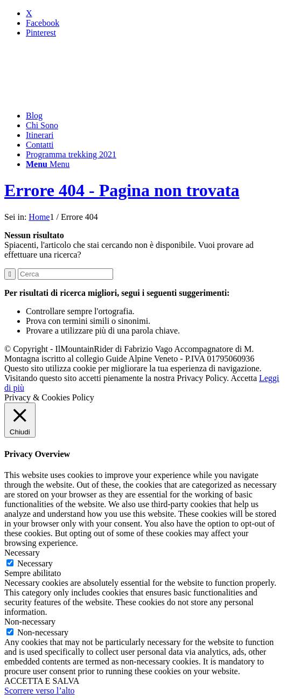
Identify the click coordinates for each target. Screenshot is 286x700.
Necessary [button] (22, 552)
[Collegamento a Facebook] (42, 22)
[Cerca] (65, 274)
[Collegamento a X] (29, 13)
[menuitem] (154, 116)
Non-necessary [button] (29, 621)
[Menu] (47, 164)
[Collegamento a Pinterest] (41, 32)
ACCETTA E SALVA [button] (41, 680)
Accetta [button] (244, 378)
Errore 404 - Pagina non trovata (121, 190)
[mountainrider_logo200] (85, 97)
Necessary (35, 563)
